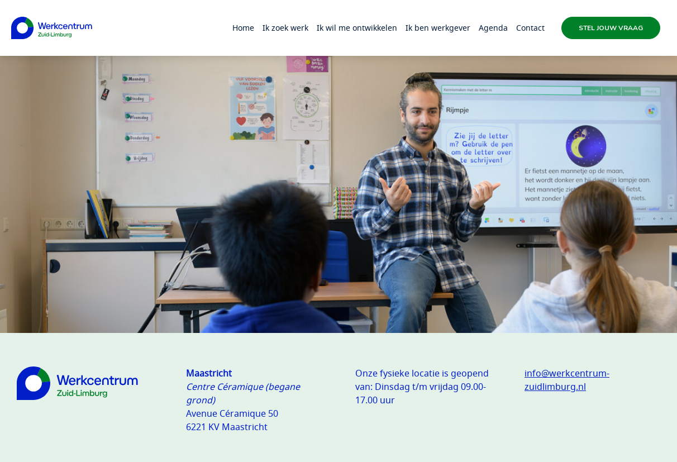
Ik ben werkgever (438, 27)
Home (243, 27)
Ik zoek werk (285, 27)
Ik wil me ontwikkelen (357, 27)
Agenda (493, 27)
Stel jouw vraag (611, 27)
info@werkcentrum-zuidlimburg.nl (567, 380)
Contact (530, 27)
